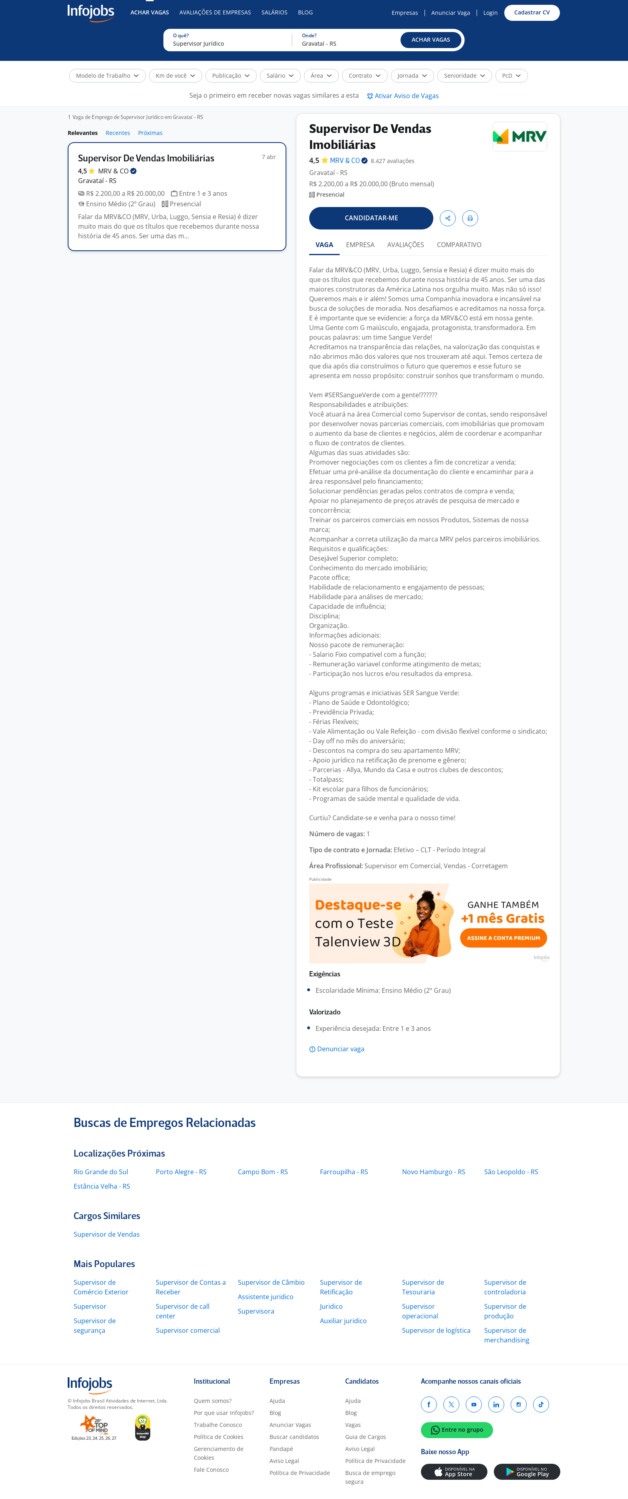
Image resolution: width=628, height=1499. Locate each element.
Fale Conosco (211, 1469)
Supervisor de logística (436, 1330)
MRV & (117, 171)
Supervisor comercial (188, 1330)
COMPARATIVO (459, 244)
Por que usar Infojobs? (224, 1413)
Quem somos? (212, 1400)
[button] (431, 40)
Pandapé (281, 1449)
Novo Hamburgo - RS (433, 1171)
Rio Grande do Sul (101, 1171)
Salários (275, 12)
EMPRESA (360, 244)
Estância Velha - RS (102, 1186)
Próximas (150, 133)
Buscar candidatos (294, 1437)
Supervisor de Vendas (107, 1234)
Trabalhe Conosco (218, 1425)
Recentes (118, 133)
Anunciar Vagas (290, 1425)
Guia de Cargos (365, 1437)
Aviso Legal (284, 1461)
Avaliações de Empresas (215, 12)
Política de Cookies (219, 1437)
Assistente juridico (266, 1296)
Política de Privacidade (300, 1473)
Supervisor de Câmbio (271, 1282)
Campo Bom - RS (263, 1171)
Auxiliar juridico (343, 1320)
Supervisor (90, 1306)
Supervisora (256, 1311)
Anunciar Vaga (450, 12)
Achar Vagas (150, 12)
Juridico (331, 1306)
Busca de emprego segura (370, 1477)
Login (490, 12)
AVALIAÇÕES (405, 244)
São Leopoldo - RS (511, 1171)
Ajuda (277, 1400)
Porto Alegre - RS (181, 1171)
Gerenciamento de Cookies (219, 1453)
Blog (305, 12)
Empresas (405, 12)
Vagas (353, 1425)
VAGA (324, 244)
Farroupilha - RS (344, 1171)
